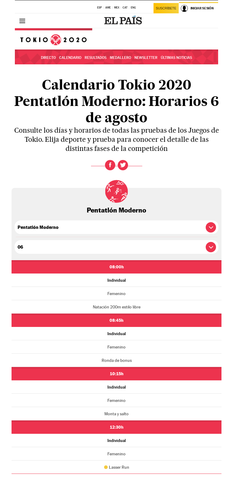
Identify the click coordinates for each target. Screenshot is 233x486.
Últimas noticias (176, 58)
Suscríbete (166, 8)
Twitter (123, 165)
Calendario (70, 58)
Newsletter (145, 58)
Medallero (120, 58)
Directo (48, 58)
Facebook (110, 165)
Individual (116, 280)
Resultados (95, 58)
